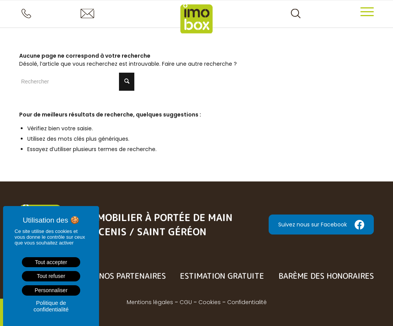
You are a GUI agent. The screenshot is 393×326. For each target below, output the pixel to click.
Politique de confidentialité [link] (51, 306)
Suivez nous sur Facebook (321, 225)
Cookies (209, 302)
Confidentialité (247, 302)
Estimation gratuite (222, 275)
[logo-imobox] (196, 21)
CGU (186, 302)
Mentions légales (150, 302)
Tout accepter (51, 262)
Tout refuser (51, 276)
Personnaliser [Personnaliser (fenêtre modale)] (51, 290)
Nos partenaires (132, 275)
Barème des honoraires (326, 275)
